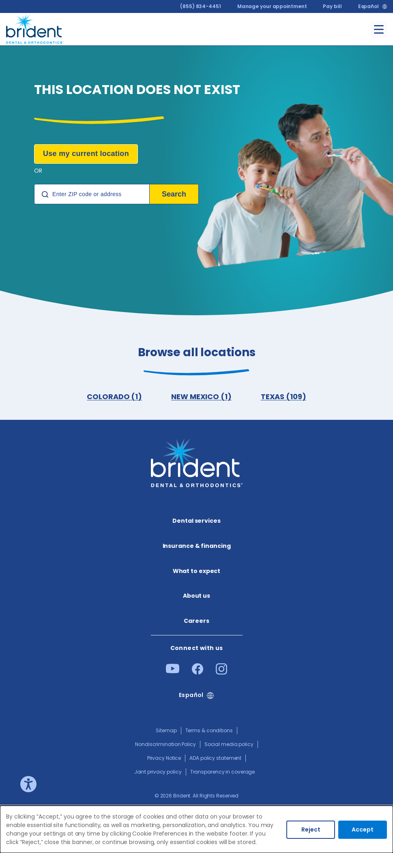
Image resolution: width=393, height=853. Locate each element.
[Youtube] (172, 671)
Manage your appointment (272, 6)
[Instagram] (221, 672)
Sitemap (166, 730)
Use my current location (86, 154)
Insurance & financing (197, 546)
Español (368, 6)
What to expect (197, 571)
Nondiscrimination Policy (165, 744)
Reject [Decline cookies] (310, 829)
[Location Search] (92, 194)
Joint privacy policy (158, 771)
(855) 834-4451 (200, 6)
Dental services (196, 521)
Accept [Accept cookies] (363, 829)
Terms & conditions (209, 730)
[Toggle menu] (379, 29)
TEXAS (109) (283, 396)
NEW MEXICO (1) (201, 396)
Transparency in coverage (222, 771)
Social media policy (228, 744)
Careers (196, 621)
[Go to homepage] (35, 28)
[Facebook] (197, 672)
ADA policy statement (215, 758)
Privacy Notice (164, 758)
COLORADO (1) (114, 396)
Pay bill (332, 6)
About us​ (196, 596)
